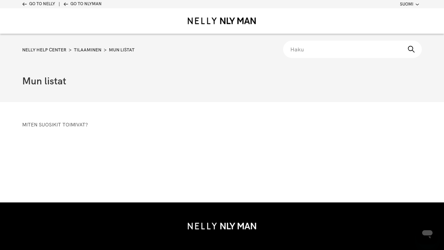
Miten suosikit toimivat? (55, 125)
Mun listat (122, 50)
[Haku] (352, 49)
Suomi (409, 4)
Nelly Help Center (44, 50)
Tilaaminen (87, 50)
